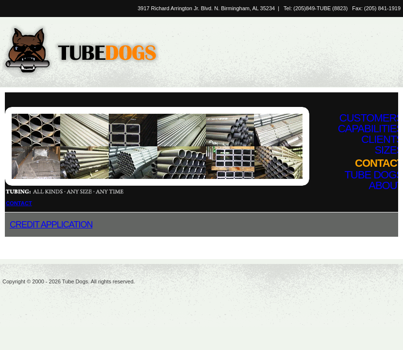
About (386, 185)
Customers (371, 118)
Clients (382, 139)
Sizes (388, 150)
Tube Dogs (373, 175)
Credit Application (51, 224)
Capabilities (370, 128)
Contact (379, 163)
